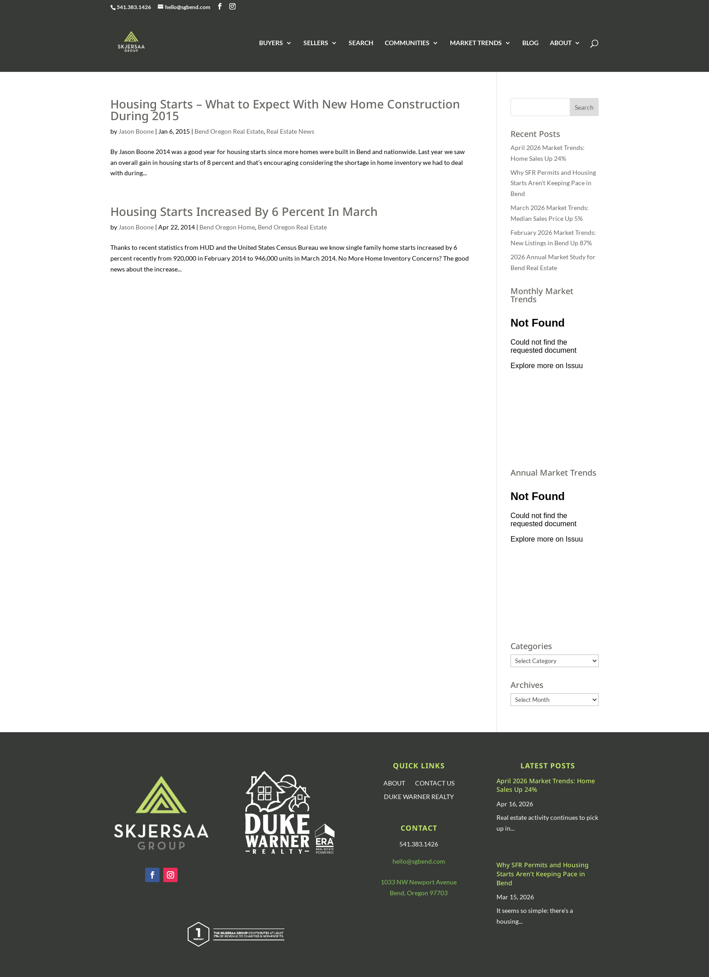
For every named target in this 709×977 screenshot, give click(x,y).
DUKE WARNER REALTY (419, 797)
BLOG (530, 43)
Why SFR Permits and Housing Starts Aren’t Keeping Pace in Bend (553, 183)
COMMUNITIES (407, 43)
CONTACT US (434, 783)
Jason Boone (136, 131)
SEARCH (361, 43)
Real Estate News (290, 131)
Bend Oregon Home (227, 227)
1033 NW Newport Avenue (419, 882)
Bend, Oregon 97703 (419, 893)
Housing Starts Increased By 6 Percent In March (244, 211)
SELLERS (315, 43)
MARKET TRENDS (476, 43)
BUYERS (271, 43)
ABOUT (561, 43)
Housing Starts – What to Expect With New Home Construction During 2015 (285, 110)
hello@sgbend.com (418, 861)
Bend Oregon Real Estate (229, 131)
